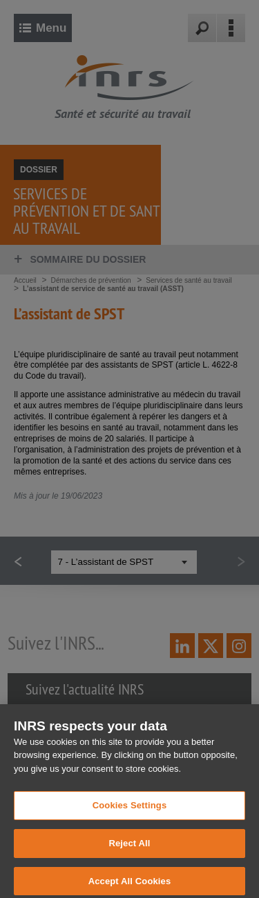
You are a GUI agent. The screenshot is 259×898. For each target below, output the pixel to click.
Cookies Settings (130, 829)
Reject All (129, 866)
